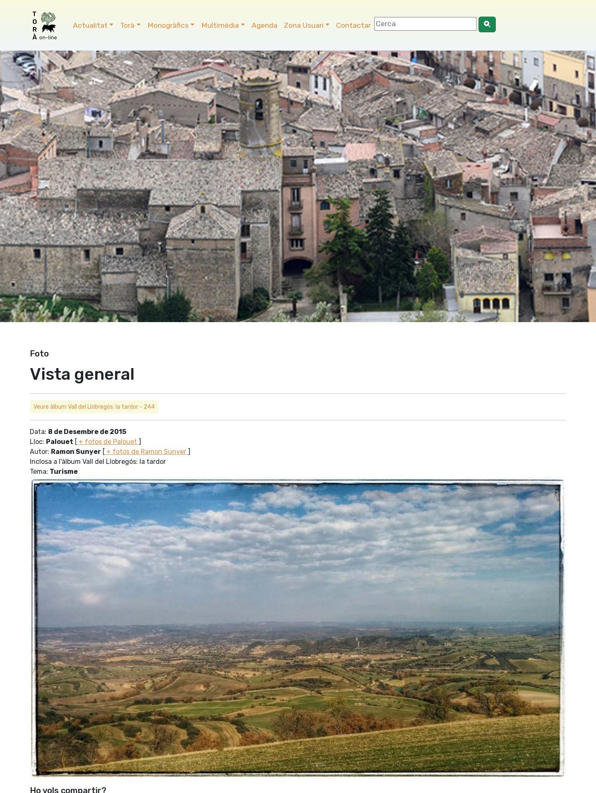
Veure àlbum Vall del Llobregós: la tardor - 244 (94, 406)
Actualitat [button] (90, 25)
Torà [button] (127, 25)
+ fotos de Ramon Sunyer (146, 452)
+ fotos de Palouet (108, 442)
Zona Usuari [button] (304, 25)
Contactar (353, 25)
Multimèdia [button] (220, 25)
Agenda (264, 25)
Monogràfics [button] (168, 25)
